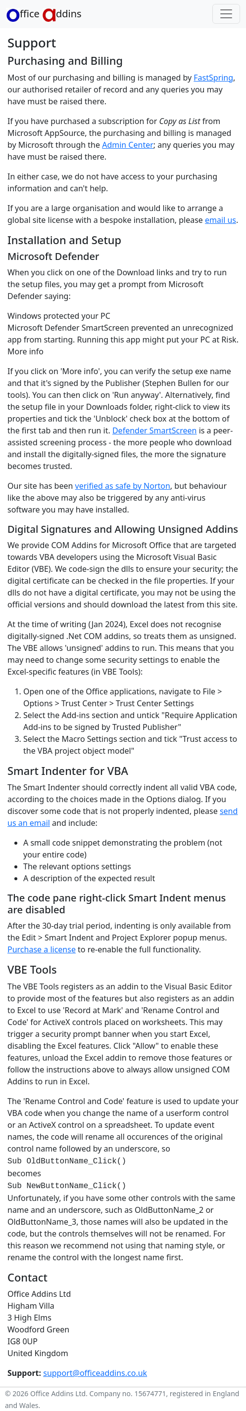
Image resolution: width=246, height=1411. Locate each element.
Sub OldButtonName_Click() (66, 1161)
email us (220, 219)
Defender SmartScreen (154, 430)
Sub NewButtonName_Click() (66, 1186)
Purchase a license (41, 949)
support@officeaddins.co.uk (95, 1373)
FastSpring (213, 77)
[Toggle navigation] (226, 14)
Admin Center (127, 144)
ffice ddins (44, 14)
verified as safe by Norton (122, 485)
